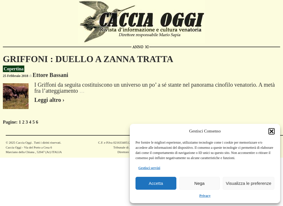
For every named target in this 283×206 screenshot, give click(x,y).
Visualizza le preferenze (248, 183)
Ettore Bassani (50, 75)
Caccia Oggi (23, 142)
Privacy (204, 196)
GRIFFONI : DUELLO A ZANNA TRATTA (88, 59)
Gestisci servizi (149, 168)
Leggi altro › (49, 100)
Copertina (13, 68)
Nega (199, 183)
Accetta (156, 183)
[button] (271, 131)
